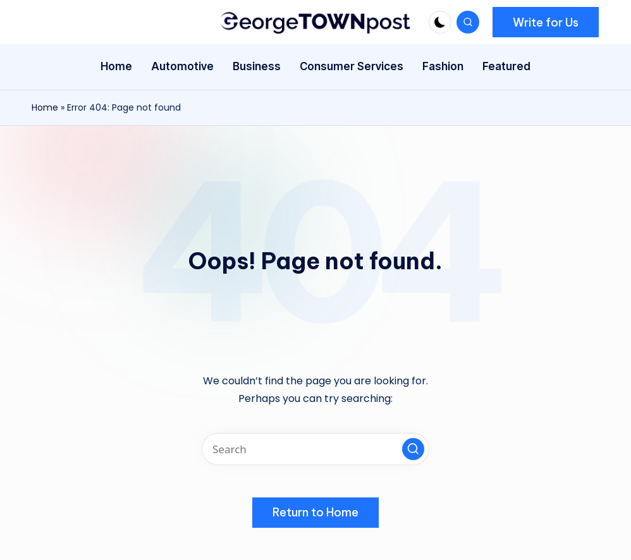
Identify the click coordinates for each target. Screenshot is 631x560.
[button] (545, 22)
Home (45, 107)
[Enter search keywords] (315, 449)
